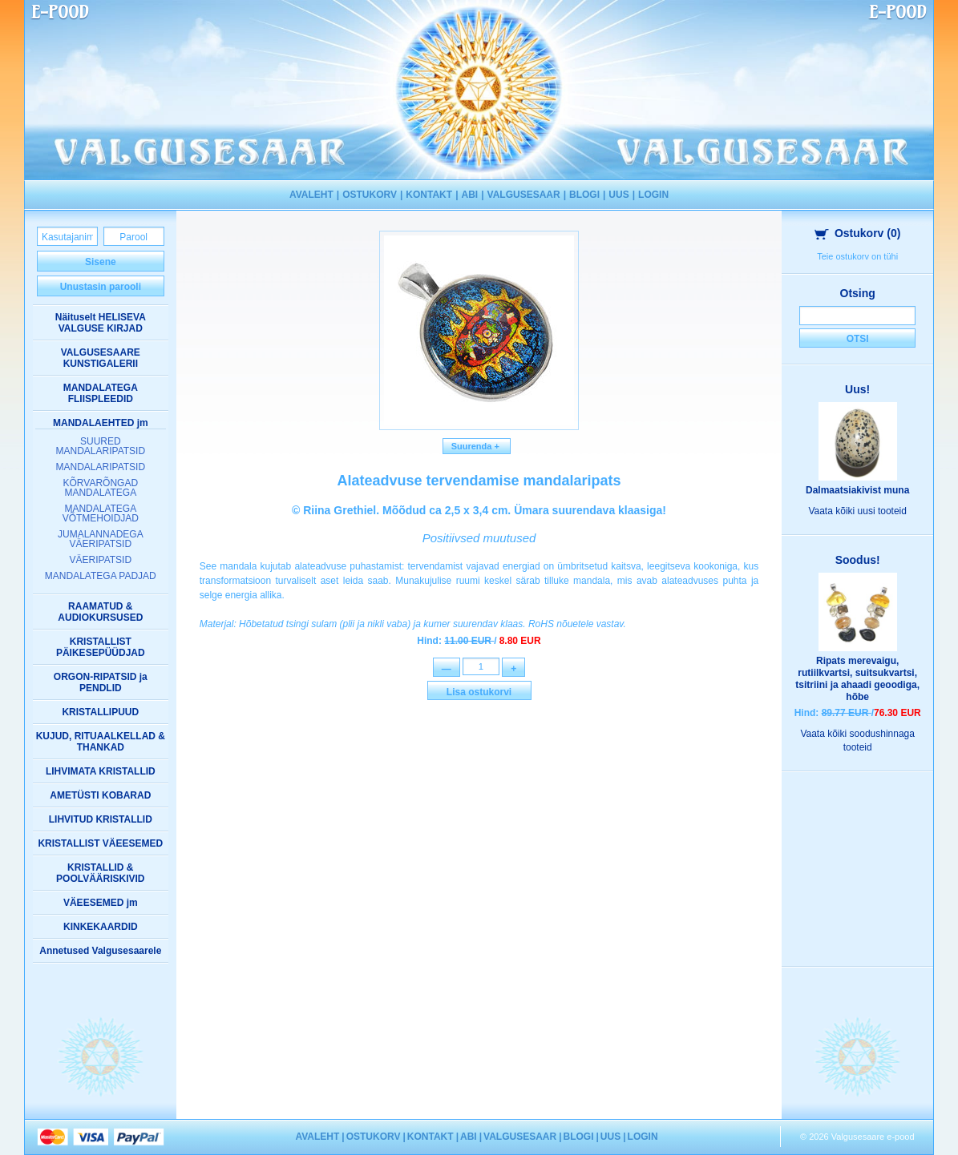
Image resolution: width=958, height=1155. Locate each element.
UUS (618, 194)
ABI (469, 194)
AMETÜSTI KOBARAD (100, 795)
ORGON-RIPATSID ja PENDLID (101, 682)
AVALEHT (311, 194)
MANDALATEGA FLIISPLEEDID (100, 393)
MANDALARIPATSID (101, 467)
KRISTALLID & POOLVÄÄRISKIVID (100, 873)
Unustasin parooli (100, 286)
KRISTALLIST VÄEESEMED (100, 843)
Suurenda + (477, 446)
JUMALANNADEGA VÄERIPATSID (100, 539)
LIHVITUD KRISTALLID (100, 819)
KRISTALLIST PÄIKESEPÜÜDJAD (100, 647)
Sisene (100, 262)
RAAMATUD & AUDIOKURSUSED (100, 612)
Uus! (857, 389)
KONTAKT (429, 194)
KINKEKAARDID (100, 926)
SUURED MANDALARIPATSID (101, 446)
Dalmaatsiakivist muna (857, 490)
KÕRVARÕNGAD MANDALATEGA (101, 487)
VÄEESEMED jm (100, 902)
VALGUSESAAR (523, 194)
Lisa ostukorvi (479, 693)
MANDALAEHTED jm (100, 423)
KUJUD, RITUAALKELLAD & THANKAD (100, 741)
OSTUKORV (369, 194)
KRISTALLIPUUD (100, 712)
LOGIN (653, 194)
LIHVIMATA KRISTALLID (101, 771)
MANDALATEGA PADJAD (100, 576)
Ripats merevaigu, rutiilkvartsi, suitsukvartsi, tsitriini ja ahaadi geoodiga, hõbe (857, 678)
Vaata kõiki (857, 511)
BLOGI (584, 194)
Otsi (858, 338)
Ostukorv (858, 233)
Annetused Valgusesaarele (100, 950)
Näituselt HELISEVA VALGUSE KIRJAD (100, 323)
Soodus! (857, 559)
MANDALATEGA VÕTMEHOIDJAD (101, 513)
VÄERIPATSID (101, 559)
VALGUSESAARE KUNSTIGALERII (100, 358)
